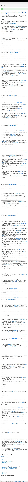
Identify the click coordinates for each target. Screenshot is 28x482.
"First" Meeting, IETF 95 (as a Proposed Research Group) (9, 468)
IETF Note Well (15, 481)
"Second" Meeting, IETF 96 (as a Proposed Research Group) (9, 467)
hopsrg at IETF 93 (4, 473)
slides (18, 26)
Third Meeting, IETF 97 (4, 466)
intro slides (14, 23)
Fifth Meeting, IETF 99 (4, 463)
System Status (18, 481)
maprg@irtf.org (3, 456)
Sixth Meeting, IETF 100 (5, 462)
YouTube (10, 23)
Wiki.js (23, 481)
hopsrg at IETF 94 (4, 472)
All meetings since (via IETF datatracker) (7, 461)
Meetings (2, 459)
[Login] (27, 1)
